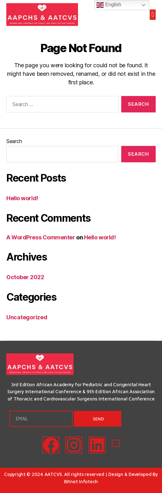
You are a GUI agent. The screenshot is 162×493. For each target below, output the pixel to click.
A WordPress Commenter (40, 237)
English (108, 5)
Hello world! (22, 198)
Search (14, 141)
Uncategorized (26, 317)
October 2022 (25, 277)
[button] (153, 14)
